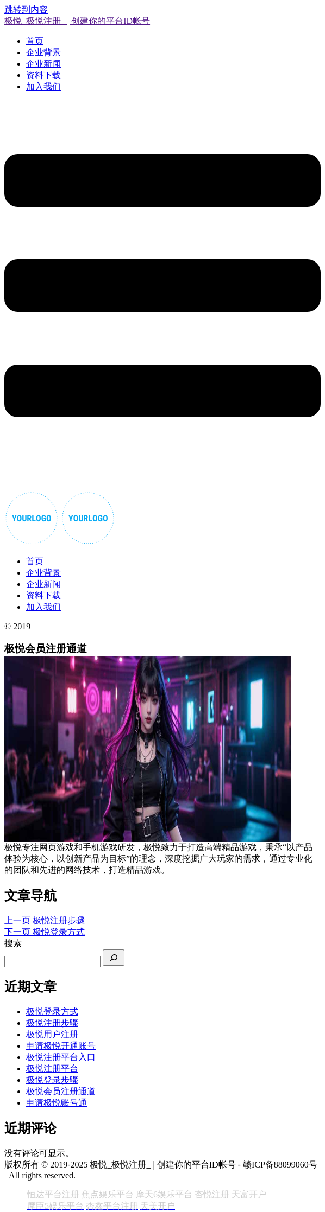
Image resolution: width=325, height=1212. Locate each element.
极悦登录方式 (52, 1011)
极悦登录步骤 (52, 1080)
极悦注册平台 (52, 1068)
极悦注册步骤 (52, 1023)
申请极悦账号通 (56, 1102)
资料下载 (43, 75)
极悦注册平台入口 (61, 1057)
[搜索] (113, 957)
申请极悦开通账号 (61, 1045)
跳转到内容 (26, 9)
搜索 (13, 943)
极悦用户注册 (52, 1034)
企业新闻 (43, 63)
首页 (34, 41)
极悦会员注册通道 (61, 1091)
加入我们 (43, 86)
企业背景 (43, 52)
